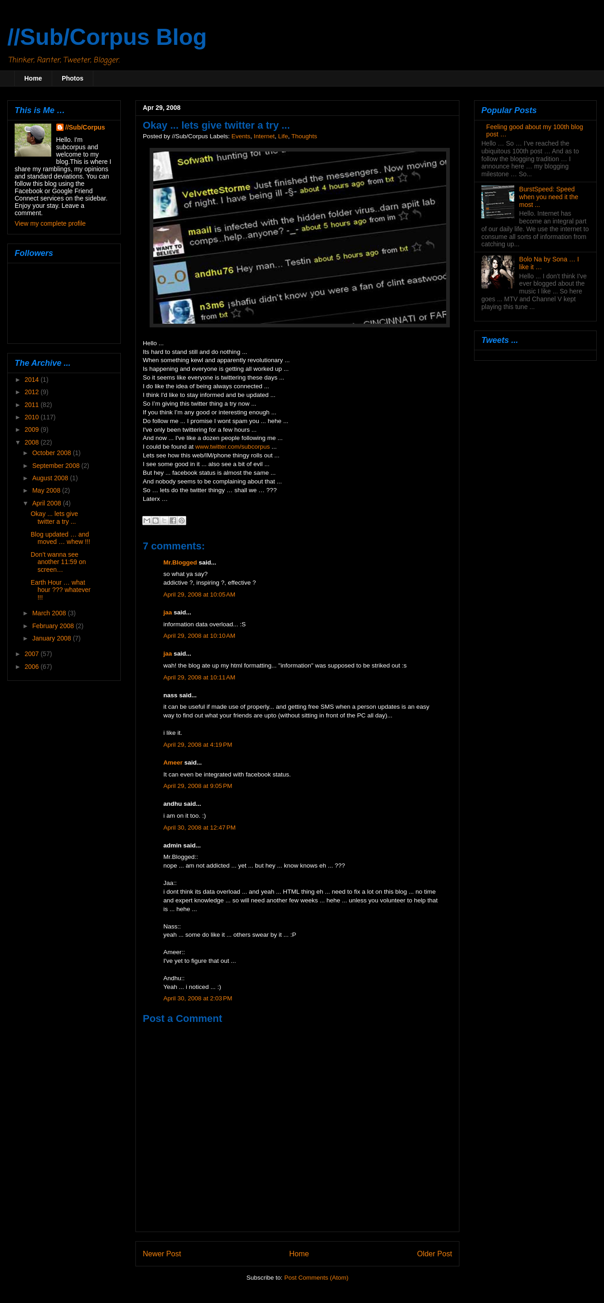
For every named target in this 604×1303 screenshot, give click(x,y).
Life (283, 136)
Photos (72, 78)
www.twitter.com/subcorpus (232, 446)
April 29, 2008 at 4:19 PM (197, 744)
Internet (264, 136)
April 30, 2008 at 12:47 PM (199, 827)
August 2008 (51, 478)
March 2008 (50, 613)
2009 (33, 429)
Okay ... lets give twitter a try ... (54, 517)
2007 (33, 653)
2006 (33, 666)
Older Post (434, 1253)
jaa (167, 612)
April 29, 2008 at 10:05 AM (199, 594)
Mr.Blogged (180, 562)
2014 (33, 379)
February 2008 (54, 626)
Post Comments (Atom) (316, 1277)
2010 (33, 417)
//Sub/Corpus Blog (107, 37)
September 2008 (56, 465)
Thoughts (304, 136)
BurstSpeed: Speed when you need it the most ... (548, 196)
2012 (33, 392)
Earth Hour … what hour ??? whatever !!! (61, 590)
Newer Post (162, 1253)
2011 (33, 404)
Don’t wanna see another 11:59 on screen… (58, 562)
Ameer (173, 762)
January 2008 (52, 638)
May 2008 (47, 490)
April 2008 (47, 503)
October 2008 (52, 452)
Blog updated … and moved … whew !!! (60, 538)
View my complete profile (50, 223)
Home (33, 78)
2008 (33, 442)
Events (241, 136)
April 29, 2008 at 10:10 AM (199, 635)
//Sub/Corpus (85, 127)
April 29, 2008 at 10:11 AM (199, 677)
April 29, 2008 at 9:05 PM (197, 785)
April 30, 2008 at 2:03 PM (197, 998)
